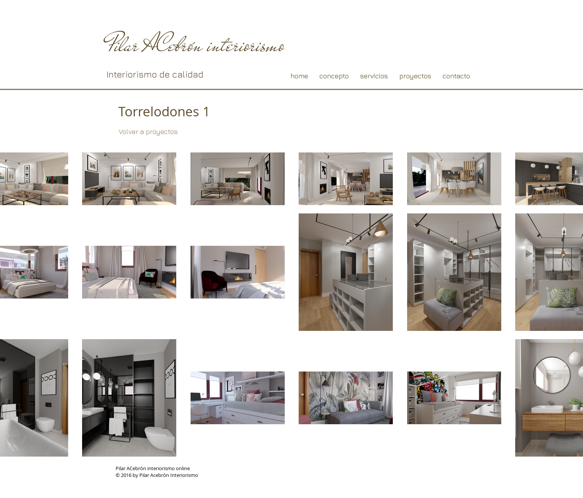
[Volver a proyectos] (148, 131)
